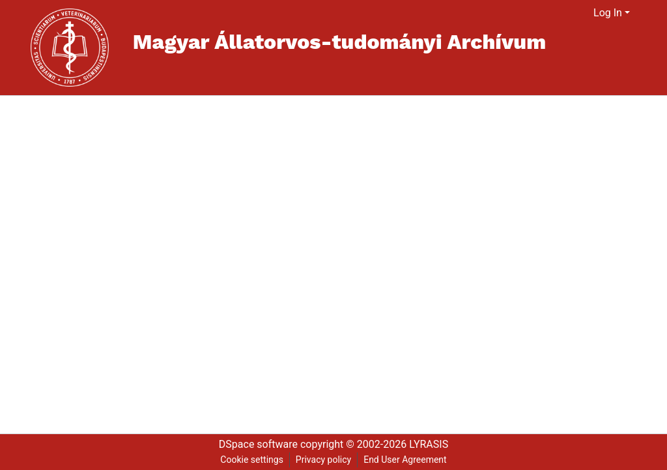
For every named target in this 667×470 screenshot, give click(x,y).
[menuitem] (584, 13)
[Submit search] (568, 13)
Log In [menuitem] (607, 13)
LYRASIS (428, 444)
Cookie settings (251, 459)
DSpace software (258, 444)
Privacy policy (323, 459)
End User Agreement (404, 459)
